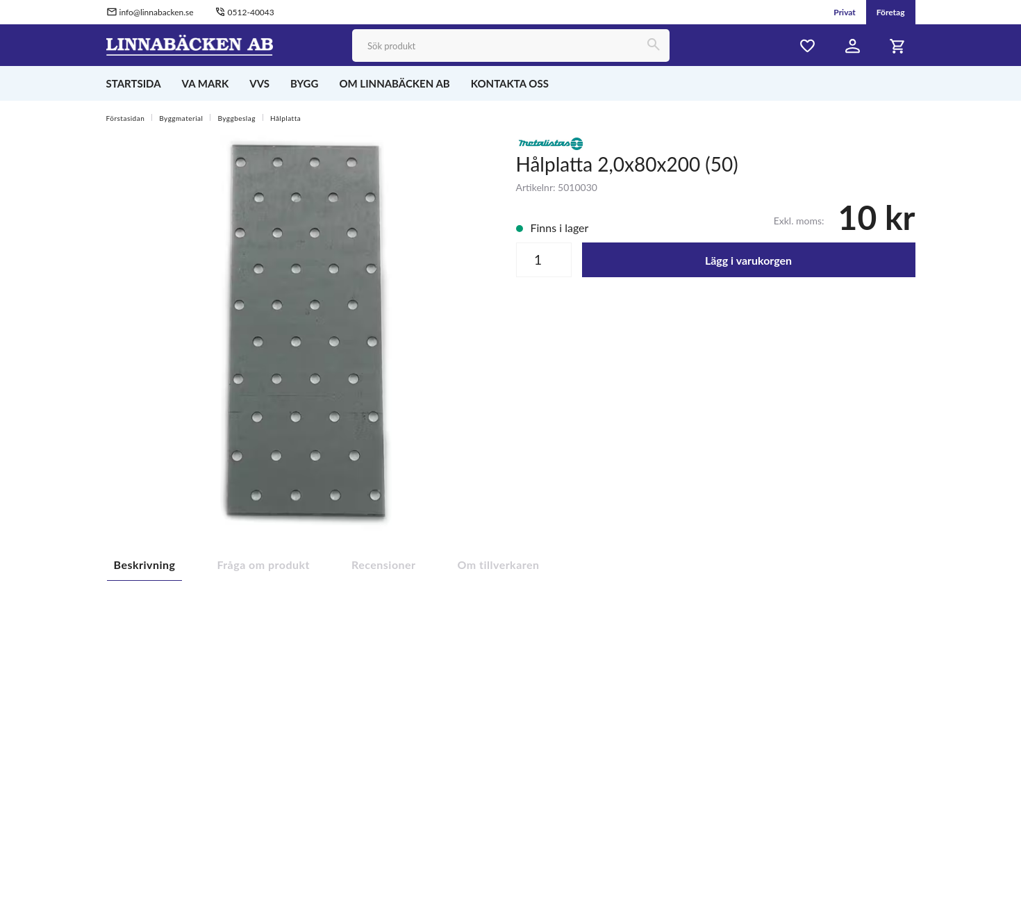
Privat (844, 12)
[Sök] (653, 45)
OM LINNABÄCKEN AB (394, 83)
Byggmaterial (181, 118)
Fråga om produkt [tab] (263, 564)
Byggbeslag (236, 118)
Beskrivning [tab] (145, 564)
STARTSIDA (133, 83)
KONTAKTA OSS (510, 83)
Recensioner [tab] (383, 564)
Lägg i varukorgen (748, 260)
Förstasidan (125, 118)
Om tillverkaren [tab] (499, 564)
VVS (259, 83)
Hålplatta (285, 118)
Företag (891, 12)
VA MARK (205, 83)
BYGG (304, 83)
